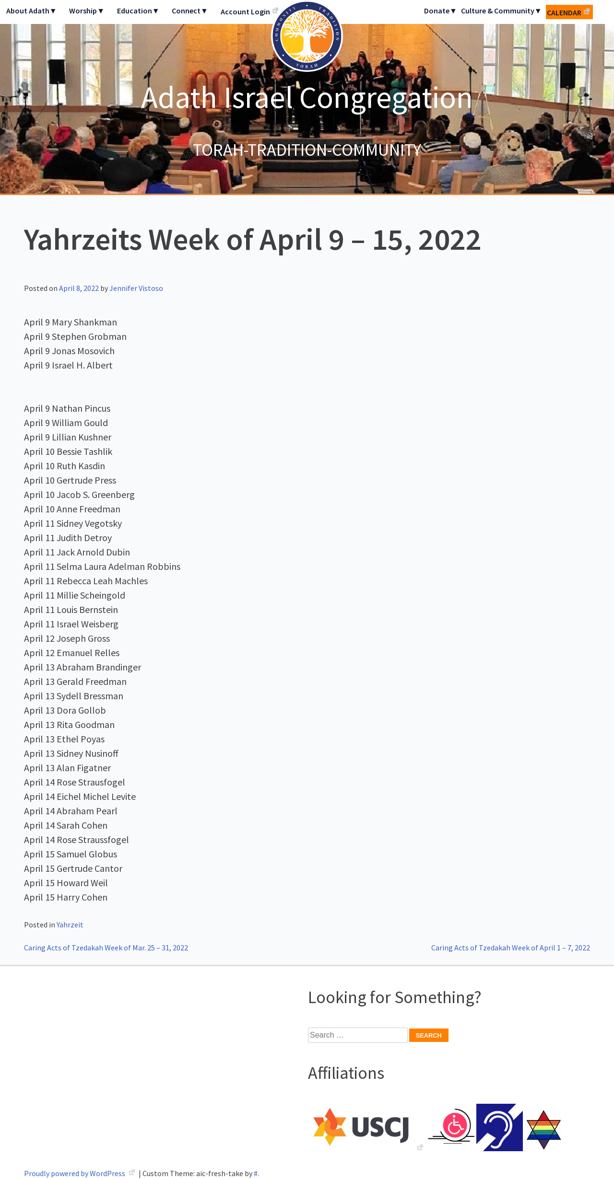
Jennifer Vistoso (136, 288)
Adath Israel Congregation (307, 97)
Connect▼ (190, 10)
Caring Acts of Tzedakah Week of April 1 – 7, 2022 (510, 947)
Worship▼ (87, 10)
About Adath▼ (31, 10)
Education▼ (138, 10)
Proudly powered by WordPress (75, 1173)
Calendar (564, 12)
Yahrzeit (70, 924)
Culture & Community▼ (501, 10)
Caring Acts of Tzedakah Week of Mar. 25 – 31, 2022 (106, 947)
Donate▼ (440, 10)
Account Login (245, 11)
